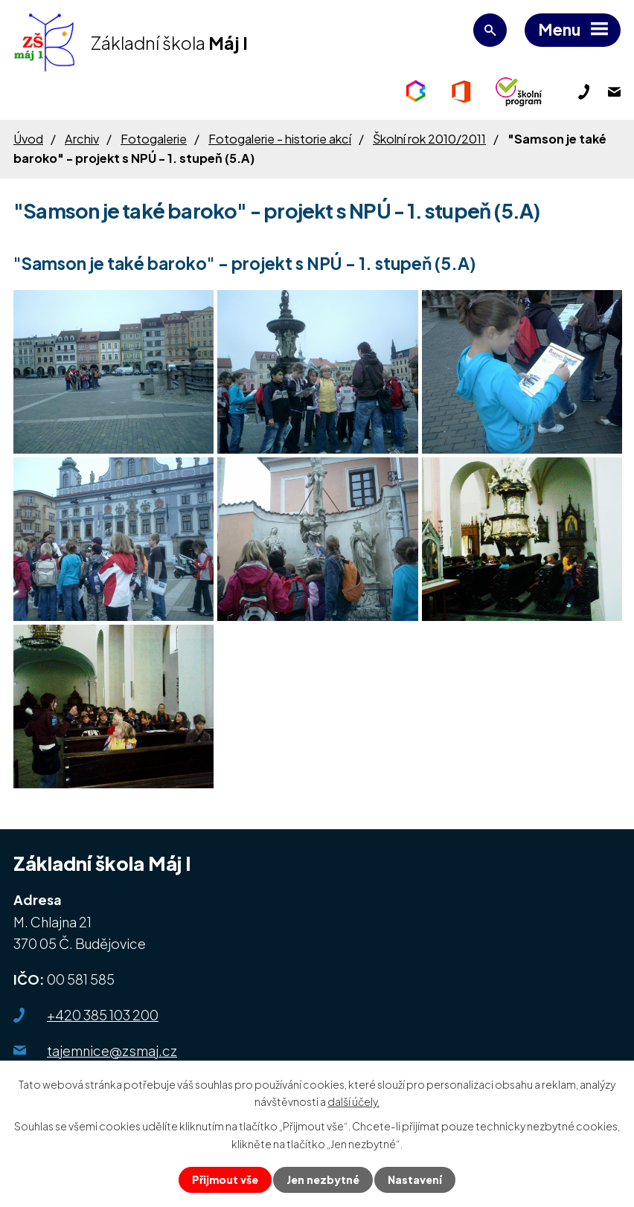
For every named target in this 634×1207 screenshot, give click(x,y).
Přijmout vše (225, 1179)
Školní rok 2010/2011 (429, 139)
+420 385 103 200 (102, 1014)
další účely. (353, 1101)
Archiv (82, 139)
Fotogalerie (154, 139)
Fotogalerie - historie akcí (279, 139)
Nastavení (415, 1179)
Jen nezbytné (322, 1179)
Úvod (28, 139)
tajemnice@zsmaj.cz (112, 1050)
